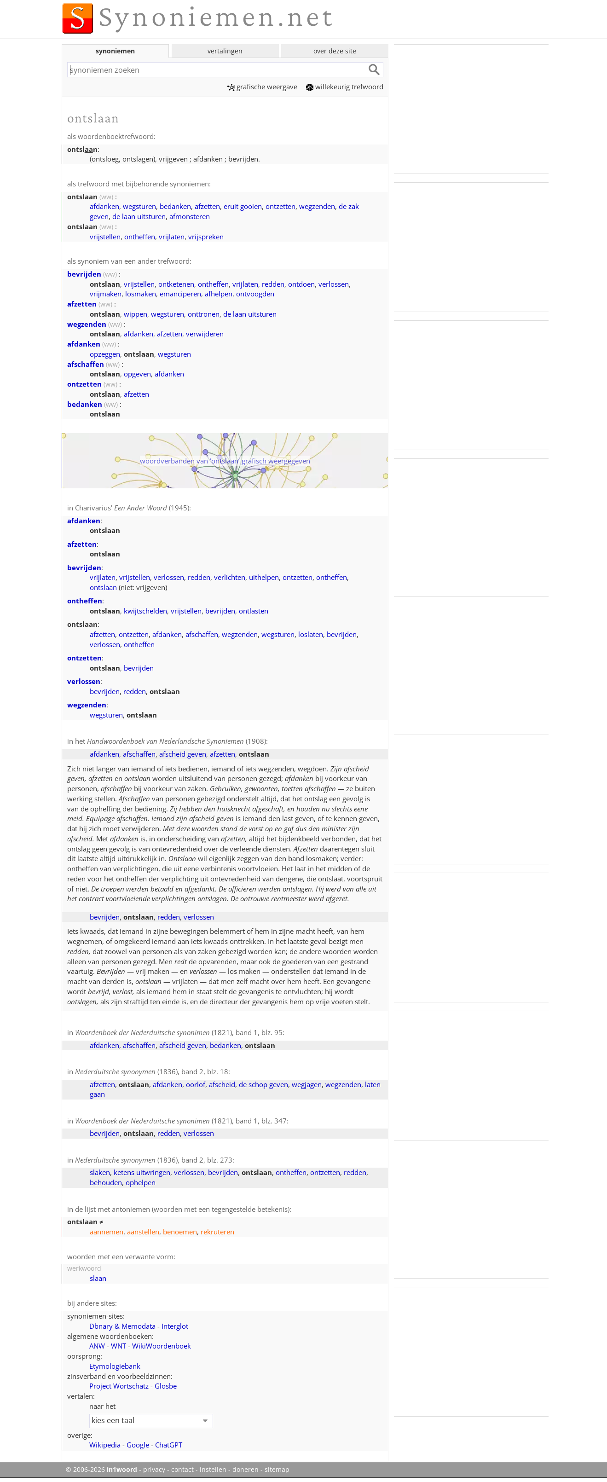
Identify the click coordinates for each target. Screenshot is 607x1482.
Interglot (175, 1326)
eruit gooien (243, 206)
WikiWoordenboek (161, 1345)
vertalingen (225, 50)
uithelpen (264, 577)
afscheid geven (182, 753)
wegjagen (307, 1084)
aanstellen (143, 1231)
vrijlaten (172, 236)
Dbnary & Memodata (122, 1326)
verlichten (229, 577)
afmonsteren (189, 216)
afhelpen (218, 293)
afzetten (207, 206)
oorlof (195, 1084)
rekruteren (217, 1231)
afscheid (222, 1084)
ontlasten (253, 610)
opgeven (137, 373)
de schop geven (263, 1084)
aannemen (106, 1231)
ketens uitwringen (142, 1172)
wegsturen (139, 206)
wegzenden (317, 206)
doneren (245, 1469)
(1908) (176, 741)
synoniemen (115, 50)
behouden (106, 1182)
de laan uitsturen (139, 216)
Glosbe (166, 1385)
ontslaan (103, 587)
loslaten (310, 634)
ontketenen (176, 284)
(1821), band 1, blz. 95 (179, 1032)
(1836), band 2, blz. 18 (151, 1071)
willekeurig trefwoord (344, 86)
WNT (118, 1345)
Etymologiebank (114, 1366)
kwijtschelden (145, 610)
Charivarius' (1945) (132, 507)
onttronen (204, 313)
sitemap (277, 1469)
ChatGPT (168, 1444)
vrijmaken (105, 293)
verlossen (333, 284)
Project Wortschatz (119, 1385)
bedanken (175, 206)
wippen (135, 313)
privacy (154, 1469)
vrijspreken (206, 236)
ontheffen (139, 236)
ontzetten (280, 206)
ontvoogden (255, 293)
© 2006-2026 (101, 1469)
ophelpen (141, 1182)
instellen (213, 1469)
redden (273, 284)
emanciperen (180, 293)
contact (182, 1469)
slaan (98, 1278)
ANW (97, 1345)
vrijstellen (105, 236)
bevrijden (84, 273)
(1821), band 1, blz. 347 (181, 1120)
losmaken (140, 293)
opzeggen (105, 354)
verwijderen (205, 333)
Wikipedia (105, 1444)
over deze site (334, 50)
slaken (100, 1172)
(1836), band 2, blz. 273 (153, 1159)
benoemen (180, 1231)
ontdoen (301, 284)
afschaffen (85, 364)
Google (138, 1444)
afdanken (104, 206)
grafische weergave (262, 86)
